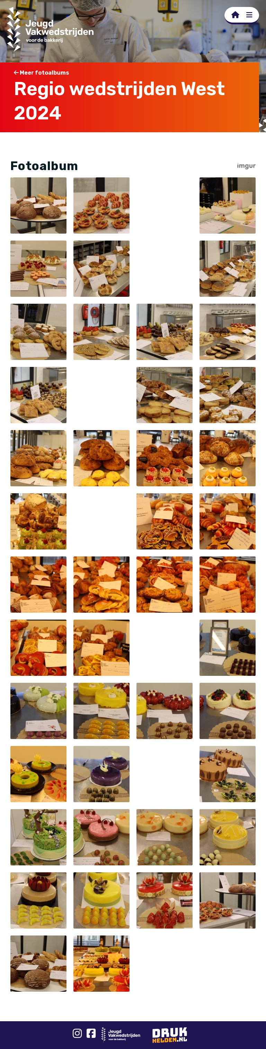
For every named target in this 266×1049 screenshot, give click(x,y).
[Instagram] (77, 1035)
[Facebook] (91, 1035)
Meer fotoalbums (41, 72)
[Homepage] (235, 14)
